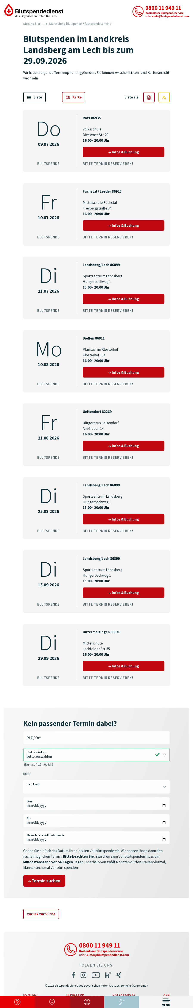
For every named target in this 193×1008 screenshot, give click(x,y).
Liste (34, 97)
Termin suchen (44, 881)
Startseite (56, 24)
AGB (166, 995)
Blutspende (74, 24)
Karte (74, 97)
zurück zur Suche (41, 914)
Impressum (75, 995)
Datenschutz (123, 995)
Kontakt (30, 995)
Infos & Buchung (136, 151)
